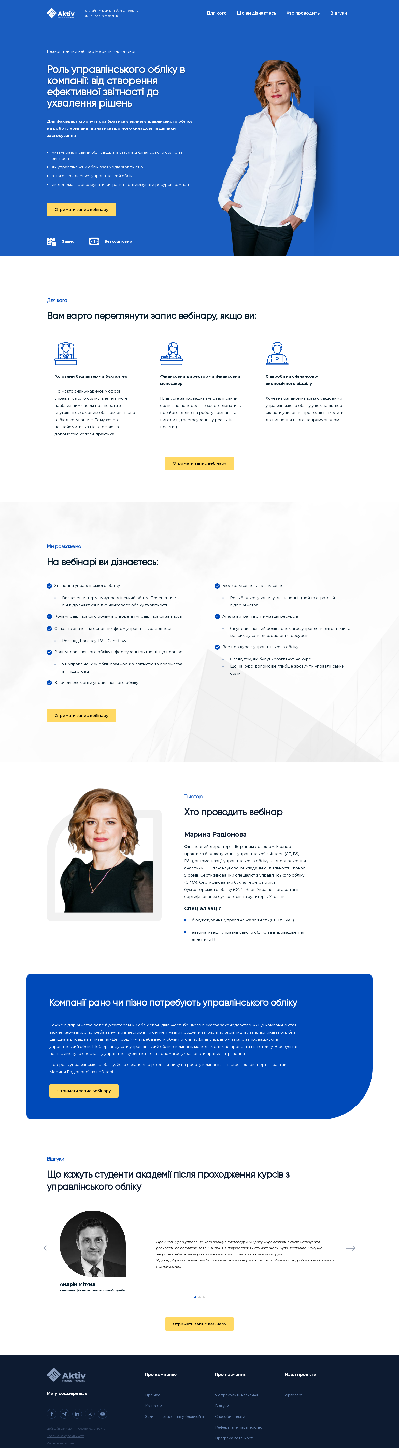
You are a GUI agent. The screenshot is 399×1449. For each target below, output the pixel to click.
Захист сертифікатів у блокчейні (174, 1417)
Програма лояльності (234, 1438)
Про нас (152, 1395)
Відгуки (338, 13)
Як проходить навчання (236, 1395)
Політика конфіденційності (65, 1436)
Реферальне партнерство (238, 1428)
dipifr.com (294, 1395)
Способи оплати (230, 1417)
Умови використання (62, 1444)
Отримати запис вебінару (81, 209)
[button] (48, 1248)
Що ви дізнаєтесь (256, 13)
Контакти (153, 1406)
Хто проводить (303, 13)
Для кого (217, 13)
